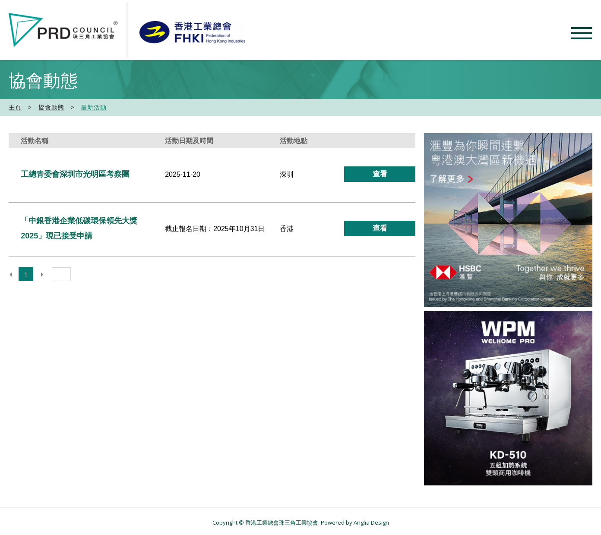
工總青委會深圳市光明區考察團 (75, 174)
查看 (380, 174)
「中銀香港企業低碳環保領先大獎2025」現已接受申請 (79, 228)
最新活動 (94, 107)
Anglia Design (371, 522)
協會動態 (51, 107)
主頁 (15, 107)
